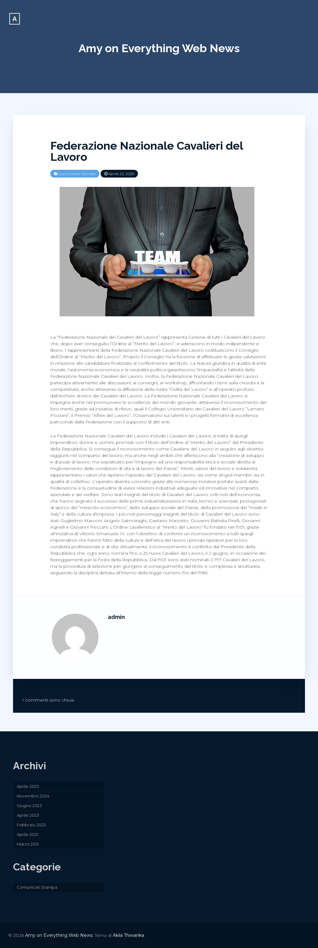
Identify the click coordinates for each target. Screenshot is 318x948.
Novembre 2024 (33, 795)
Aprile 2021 (27, 834)
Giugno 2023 (29, 805)
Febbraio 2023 (31, 824)
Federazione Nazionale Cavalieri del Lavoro (146, 151)
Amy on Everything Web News (159, 48)
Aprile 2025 (28, 786)
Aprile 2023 (28, 815)
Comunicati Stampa (77, 173)
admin (116, 617)
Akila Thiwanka (128, 935)
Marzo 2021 (28, 844)
